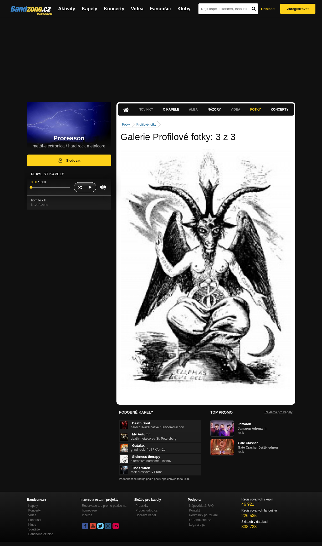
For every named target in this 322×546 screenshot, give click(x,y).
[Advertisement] (161, 57)
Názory (214, 109)
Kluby (184, 8)
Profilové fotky (146, 124)
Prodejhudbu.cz (146, 510)
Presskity (142, 506)
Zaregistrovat (298, 9)
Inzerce (87, 515)
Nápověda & (201, 506)
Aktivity (66, 8)
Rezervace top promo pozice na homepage (104, 508)
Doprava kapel (146, 515)
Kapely (89, 8)
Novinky (146, 109)
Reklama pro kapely (278, 412)
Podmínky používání (203, 515)
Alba (193, 109)
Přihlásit (267, 9)
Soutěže (34, 529)
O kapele (171, 109)
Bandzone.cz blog (40, 534)
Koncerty (114, 8)
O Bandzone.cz (200, 520)
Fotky (255, 109)
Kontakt (194, 510)
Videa (137, 8)
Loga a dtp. (197, 525)
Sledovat (69, 160)
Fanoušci (160, 8)
